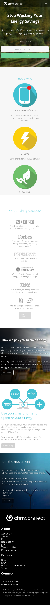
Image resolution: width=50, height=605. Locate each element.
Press (4, 539)
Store (4, 568)
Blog (3, 560)
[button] (46, 3)
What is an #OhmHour (14, 565)
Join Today (7, 501)
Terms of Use (8, 547)
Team (4, 536)
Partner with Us (10, 584)
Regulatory (7, 541)
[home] (12, 3)
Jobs (3, 544)
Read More (23, 315)
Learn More (25, 41)
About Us (6, 533)
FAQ (3, 562)
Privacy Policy (8, 550)
